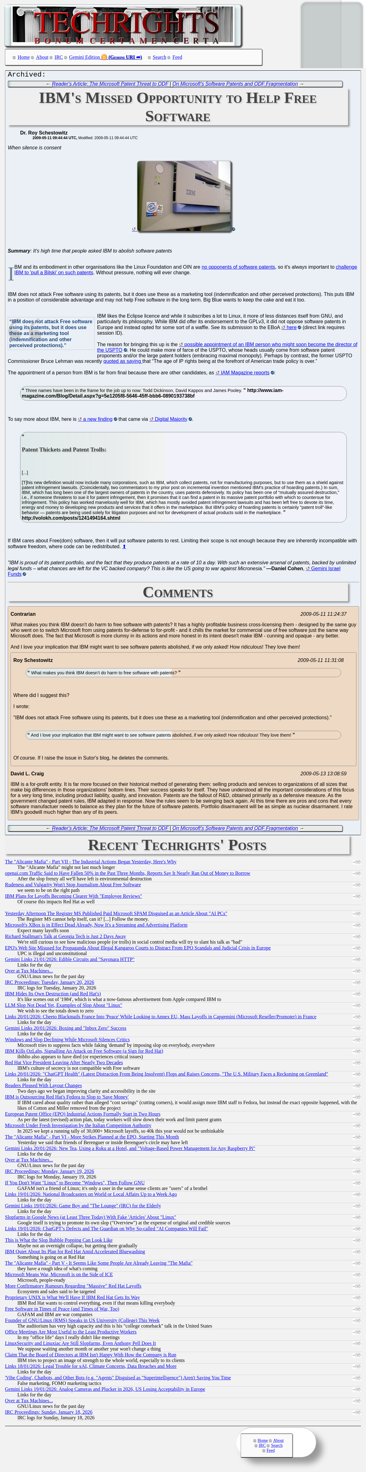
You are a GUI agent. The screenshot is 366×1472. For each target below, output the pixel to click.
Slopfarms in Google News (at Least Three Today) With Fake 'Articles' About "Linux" (90, 1218)
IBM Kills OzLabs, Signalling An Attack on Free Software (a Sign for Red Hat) (84, 1052)
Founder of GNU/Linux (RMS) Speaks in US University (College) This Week (82, 1321)
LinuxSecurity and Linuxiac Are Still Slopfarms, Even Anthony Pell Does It (80, 1344)
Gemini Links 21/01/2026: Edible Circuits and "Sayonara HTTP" (70, 960)
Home (24, 57)
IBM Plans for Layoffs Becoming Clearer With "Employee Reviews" (73, 897)
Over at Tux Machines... (29, 972)
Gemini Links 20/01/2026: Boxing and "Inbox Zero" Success (65, 1029)
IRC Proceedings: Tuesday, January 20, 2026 (49, 983)
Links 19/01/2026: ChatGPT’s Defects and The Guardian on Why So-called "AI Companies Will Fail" (106, 1230)
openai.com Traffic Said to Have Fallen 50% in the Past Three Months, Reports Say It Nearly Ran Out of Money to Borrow (127, 874)
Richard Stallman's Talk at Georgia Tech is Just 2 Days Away (65, 938)
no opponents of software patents (238, 268)
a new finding (97, 420)
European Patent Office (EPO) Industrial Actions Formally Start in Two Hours (82, 1115)
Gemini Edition (84, 57)
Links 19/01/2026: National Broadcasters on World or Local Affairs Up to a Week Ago (91, 1195)
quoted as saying (123, 362)
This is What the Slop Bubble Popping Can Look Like (59, 1241)
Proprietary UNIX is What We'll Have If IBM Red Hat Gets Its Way (72, 1299)
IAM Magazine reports (245, 374)
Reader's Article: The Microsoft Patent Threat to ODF (110, 85)
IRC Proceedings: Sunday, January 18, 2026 (48, 1413)
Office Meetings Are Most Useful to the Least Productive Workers (70, 1333)
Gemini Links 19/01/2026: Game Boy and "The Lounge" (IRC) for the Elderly (83, 1207)
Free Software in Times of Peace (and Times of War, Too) (62, 1310)
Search (160, 57)
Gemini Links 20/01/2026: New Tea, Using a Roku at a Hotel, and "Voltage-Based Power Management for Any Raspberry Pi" (130, 1149)
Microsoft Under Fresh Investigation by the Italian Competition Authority (78, 1127)
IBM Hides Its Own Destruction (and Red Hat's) (53, 995)
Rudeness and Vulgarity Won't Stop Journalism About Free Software (73, 886)
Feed (177, 57)
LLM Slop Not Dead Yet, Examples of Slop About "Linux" (63, 1006)
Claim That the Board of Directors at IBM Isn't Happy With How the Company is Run (90, 1356)
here (292, 329)
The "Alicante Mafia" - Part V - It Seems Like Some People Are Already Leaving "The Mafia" (99, 1264)
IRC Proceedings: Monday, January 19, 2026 (49, 1172)
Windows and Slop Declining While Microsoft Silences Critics (67, 1041)
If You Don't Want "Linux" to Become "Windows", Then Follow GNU (75, 1184)
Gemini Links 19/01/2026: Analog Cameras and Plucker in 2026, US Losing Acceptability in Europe (105, 1390)
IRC (59, 57)
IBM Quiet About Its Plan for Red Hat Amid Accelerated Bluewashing (75, 1253)
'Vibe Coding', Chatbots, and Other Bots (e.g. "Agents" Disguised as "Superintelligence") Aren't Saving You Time (118, 1379)
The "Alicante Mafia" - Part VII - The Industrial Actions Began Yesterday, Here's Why (90, 863)
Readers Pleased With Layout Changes (43, 1087)
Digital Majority (171, 420)
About (42, 57)
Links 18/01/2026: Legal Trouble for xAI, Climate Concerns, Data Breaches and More (90, 1367)
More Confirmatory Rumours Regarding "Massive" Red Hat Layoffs (73, 1287)
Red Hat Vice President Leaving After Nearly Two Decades (64, 1064)
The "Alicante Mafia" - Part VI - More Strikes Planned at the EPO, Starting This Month (92, 1138)
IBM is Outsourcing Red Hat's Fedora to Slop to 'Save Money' (67, 1098)
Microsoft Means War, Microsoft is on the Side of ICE (59, 1276)
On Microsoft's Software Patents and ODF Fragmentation (235, 85)
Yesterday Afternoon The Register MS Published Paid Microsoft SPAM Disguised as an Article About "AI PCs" (116, 915)
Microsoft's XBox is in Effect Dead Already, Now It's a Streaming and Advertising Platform (96, 926)
